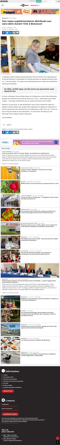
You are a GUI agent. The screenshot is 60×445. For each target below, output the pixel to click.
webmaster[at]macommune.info (10, 423)
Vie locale (12, 18)
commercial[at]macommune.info (10, 410)
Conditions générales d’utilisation (12, 387)
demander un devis (10, 414)
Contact (5, 375)
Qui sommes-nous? (8, 377)
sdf (3, 124)
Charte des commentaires (10, 379)
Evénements (30, 181)
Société (34, 195)
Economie (32, 251)
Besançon (5, 18)
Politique (18, 279)
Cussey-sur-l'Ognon (27, 168)
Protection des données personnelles (13, 381)
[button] (56, 1)
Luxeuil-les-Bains (26, 195)
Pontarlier (24, 251)
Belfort (23, 181)
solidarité (9, 124)
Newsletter (8, 391)
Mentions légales (7, 385)
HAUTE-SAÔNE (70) (7, 151)
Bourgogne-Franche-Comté (29, 223)
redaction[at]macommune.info (10, 406)
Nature (30, 352)
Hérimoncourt (25, 209)
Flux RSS (5, 383)
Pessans (23, 310)
